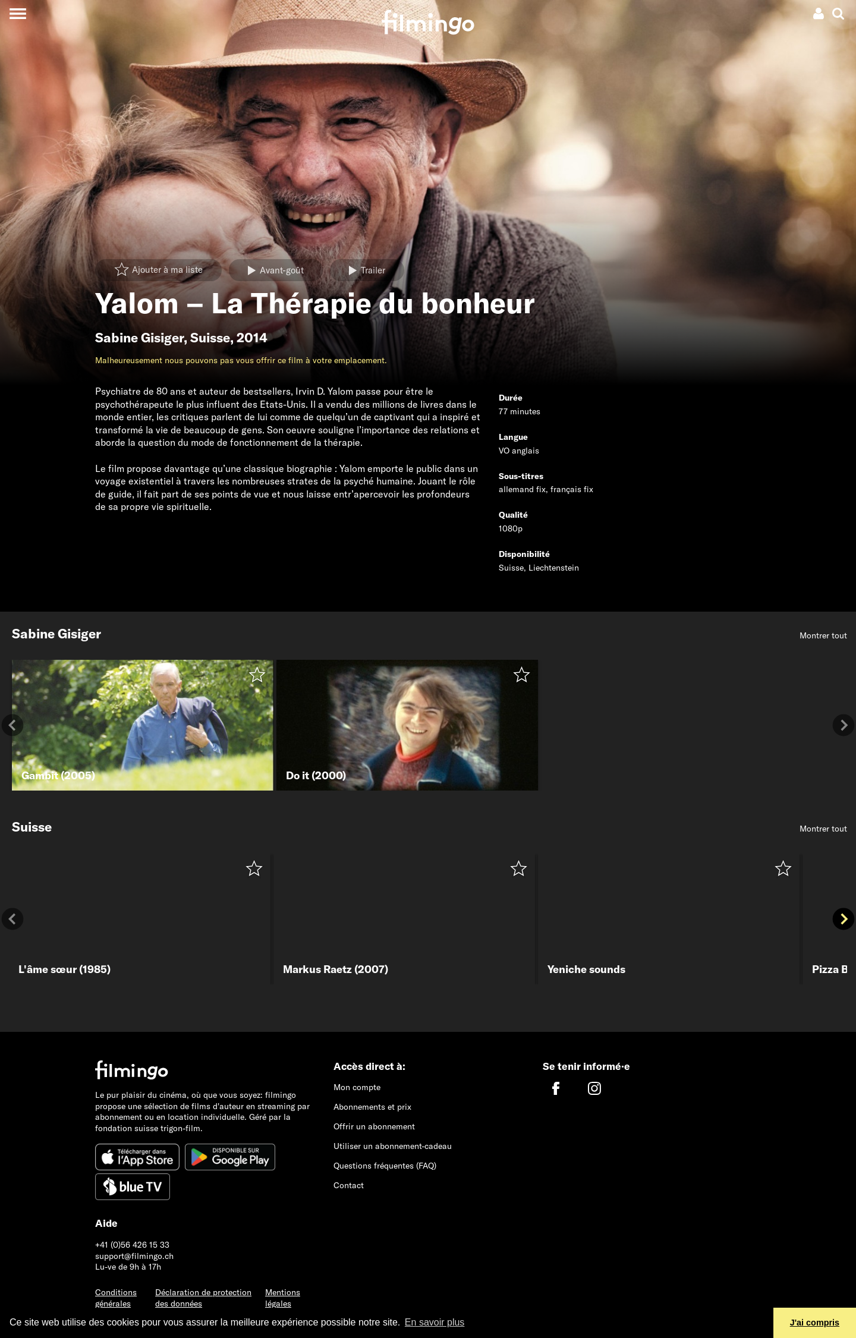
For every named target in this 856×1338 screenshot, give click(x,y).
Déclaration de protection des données (203, 1298)
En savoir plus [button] (435, 1322)
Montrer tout (823, 635)
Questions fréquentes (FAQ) (384, 1165)
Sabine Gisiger (139, 337)
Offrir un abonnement (374, 1126)
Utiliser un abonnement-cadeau (392, 1146)
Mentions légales (282, 1298)
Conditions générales (116, 1298)
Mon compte (356, 1087)
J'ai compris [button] (814, 1322)
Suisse (210, 337)
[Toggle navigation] (17, 13)
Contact (348, 1185)
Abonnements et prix (372, 1106)
